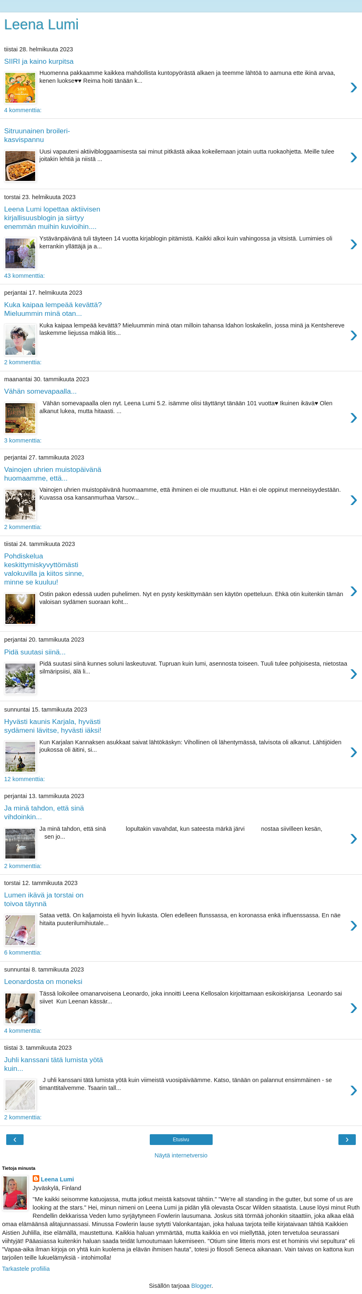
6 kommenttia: (22, 952)
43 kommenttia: (24, 275)
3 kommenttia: (22, 440)
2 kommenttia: (22, 362)
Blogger (201, 1285)
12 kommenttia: (24, 779)
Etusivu (181, 1139)
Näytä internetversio (181, 1155)
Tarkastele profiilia (26, 1268)
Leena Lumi (41, 24)
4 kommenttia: (22, 110)
